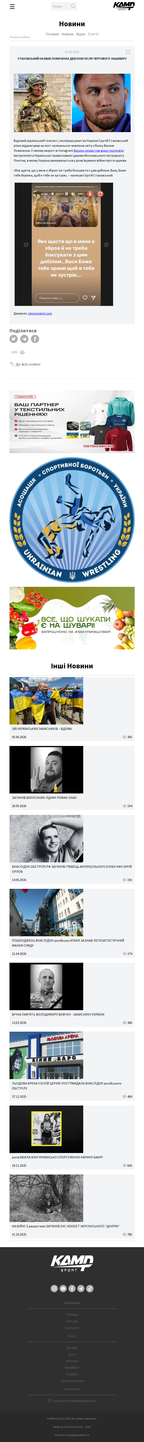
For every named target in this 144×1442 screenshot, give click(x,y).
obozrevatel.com (40, 313)
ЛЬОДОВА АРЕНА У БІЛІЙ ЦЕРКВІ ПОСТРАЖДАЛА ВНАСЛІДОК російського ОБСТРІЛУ (67, 1085)
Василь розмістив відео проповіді (99, 150)
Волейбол (72, 1367)
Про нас (72, 1321)
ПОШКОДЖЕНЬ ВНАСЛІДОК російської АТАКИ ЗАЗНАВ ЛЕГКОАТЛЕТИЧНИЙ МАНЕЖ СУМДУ (68, 942)
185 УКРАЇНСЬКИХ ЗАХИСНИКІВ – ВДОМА (42, 729)
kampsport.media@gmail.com (74, 1401)
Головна (52, 34)
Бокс (72, 1354)
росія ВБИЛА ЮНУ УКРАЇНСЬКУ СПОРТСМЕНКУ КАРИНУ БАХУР (57, 1157)
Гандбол (72, 1374)
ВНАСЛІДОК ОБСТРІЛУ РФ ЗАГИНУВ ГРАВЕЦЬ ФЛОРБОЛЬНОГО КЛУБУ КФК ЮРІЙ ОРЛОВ (72, 869)
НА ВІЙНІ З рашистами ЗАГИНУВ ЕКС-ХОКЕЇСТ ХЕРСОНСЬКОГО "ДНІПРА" (65, 1226)
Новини (67, 34)
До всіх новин (28, 364)
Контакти (72, 1328)
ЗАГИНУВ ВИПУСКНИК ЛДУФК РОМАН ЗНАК (44, 798)
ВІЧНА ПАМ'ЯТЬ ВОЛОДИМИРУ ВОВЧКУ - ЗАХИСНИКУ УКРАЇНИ (58, 1014)
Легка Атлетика (72, 1381)
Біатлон (72, 1361)
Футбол (72, 1348)
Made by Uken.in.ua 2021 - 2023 (72, 1427)
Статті (93, 34)
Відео (80, 34)
